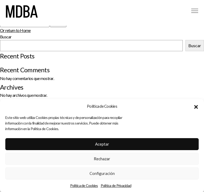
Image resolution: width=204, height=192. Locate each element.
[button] (196, 107)
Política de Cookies (84, 186)
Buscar (6, 36)
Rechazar (102, 159)
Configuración (102, 174)
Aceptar (102, 145)
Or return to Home (15, 30)
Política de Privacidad (116, 186)
